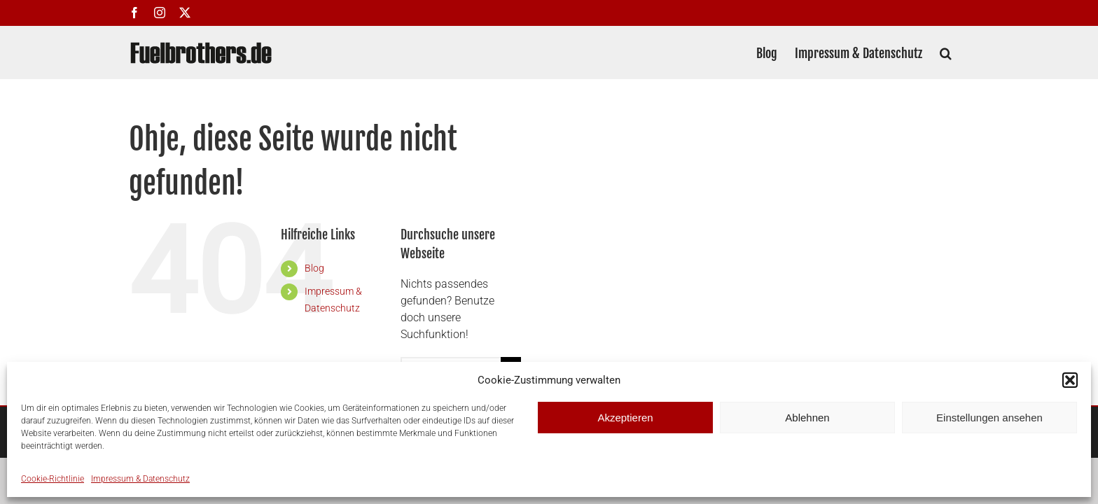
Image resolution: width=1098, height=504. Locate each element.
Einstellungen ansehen (989, 418)
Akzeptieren (625, 418)
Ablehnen (807, 418)
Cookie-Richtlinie (52, 479)
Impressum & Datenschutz (140, 479)
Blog (314, 268)
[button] (1070, 380)
